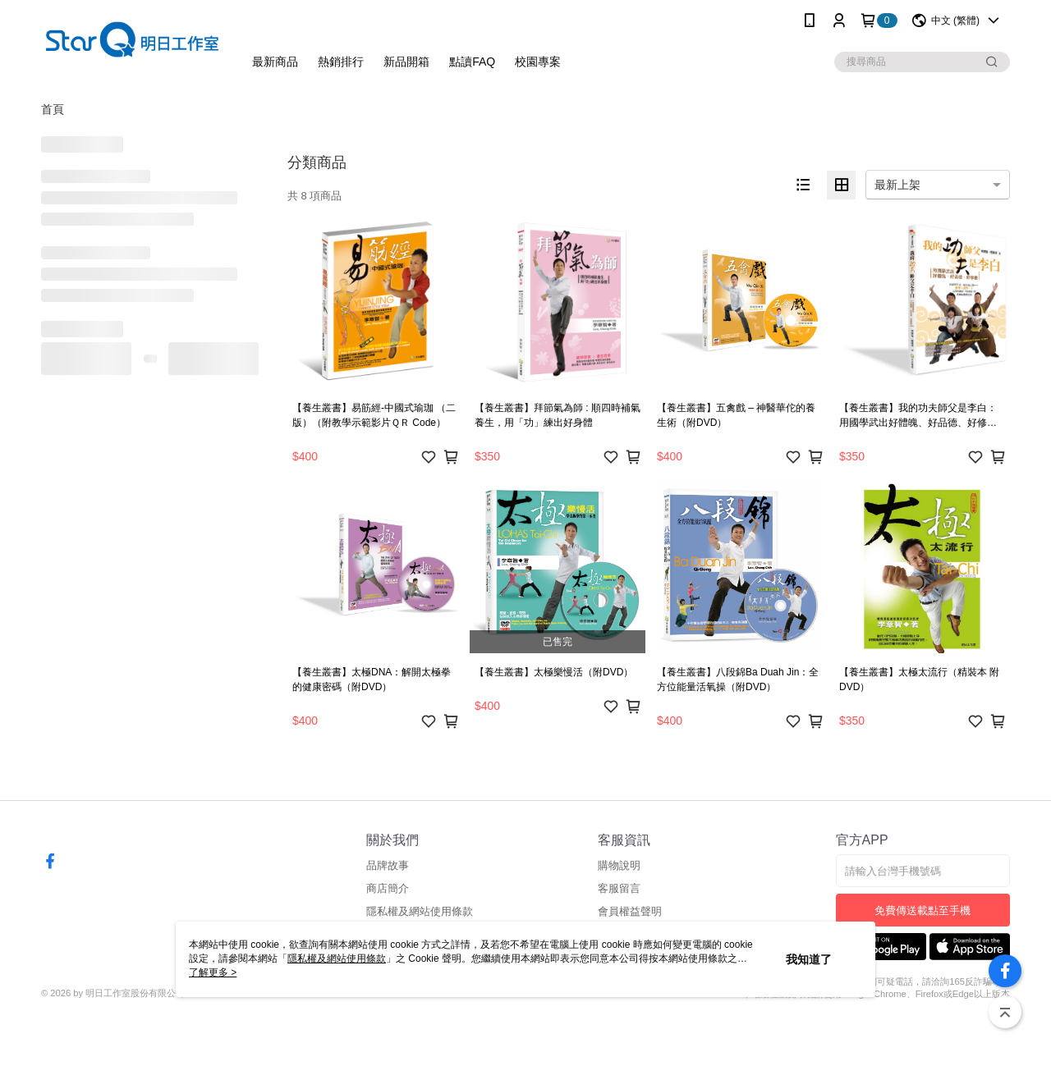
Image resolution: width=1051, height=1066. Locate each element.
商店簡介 (387, 888)
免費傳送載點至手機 (922, 910)
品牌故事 (387, 865)
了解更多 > (212, 972)
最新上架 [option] (897, 184)
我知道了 (809, 959)
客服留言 (619, 888)
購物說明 (619, 865)
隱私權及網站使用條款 (419, 911)
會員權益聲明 (630, 911)
